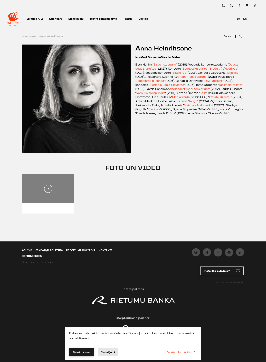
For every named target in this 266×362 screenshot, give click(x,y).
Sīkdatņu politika (49, 250)
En (245, 19)
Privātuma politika (80, 250)
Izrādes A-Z (34, 19)
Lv (238, 19)
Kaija (203, 93)
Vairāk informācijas (182, 352)
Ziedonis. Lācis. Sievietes (166, 85)
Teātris (127, 19)
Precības (154, 109)
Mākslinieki (75, 19)
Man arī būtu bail (184, 97)
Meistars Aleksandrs (198, 105)
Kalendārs (55, 19)
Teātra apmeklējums (103, 19)
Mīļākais (232, 72)
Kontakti (105, 250)
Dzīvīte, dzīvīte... (220, 97)
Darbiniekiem (32, 256)
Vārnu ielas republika (150, 93)
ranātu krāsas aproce (191, 76)
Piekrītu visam (81, 352)
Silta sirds (179, 72)
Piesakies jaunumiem (222, 271)
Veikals (143, 19)
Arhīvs (27, 250)
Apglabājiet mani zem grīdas (189, 89)
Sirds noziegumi (165, 64)
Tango (193, 101)
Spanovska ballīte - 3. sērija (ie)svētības (209, 68)
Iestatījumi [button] (108, 352)
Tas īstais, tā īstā (230, 85)
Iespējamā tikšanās (150, 80)
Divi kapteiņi (213, 80)
